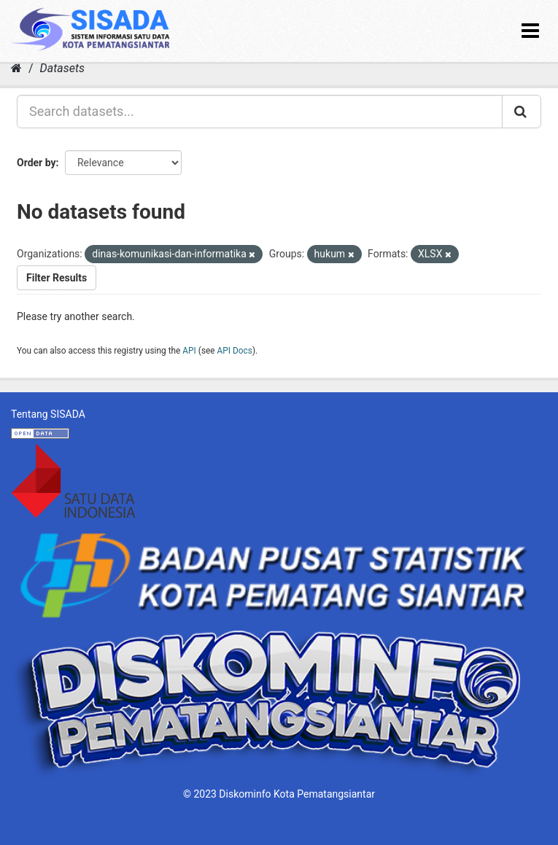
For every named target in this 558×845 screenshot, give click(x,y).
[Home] (16, 68)
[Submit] (521, 111)
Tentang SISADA (48, 414)
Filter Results (56, 278)
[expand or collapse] (530, 31)
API (189, 351)
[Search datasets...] (260, 111)
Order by (36, 162)
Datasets (62, 68)
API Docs (234, 351)
